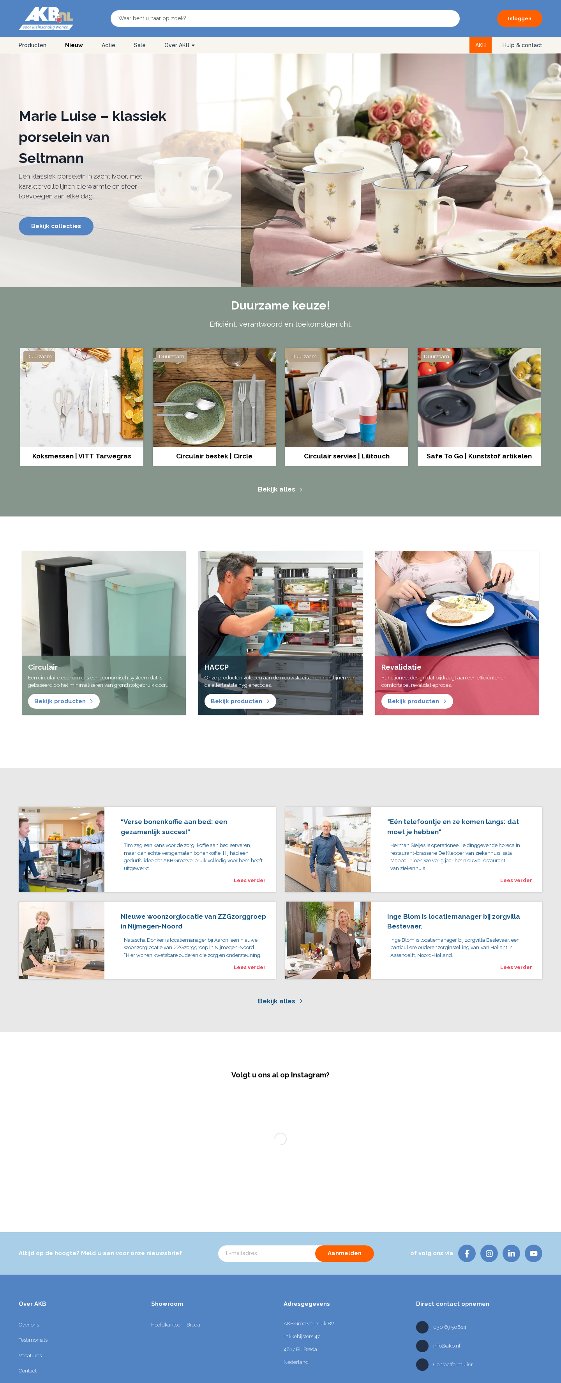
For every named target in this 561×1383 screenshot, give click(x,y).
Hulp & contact (522, 45)
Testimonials (33, 1341)
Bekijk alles (280, 489)
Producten (32, 45)
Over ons (29, 1325)
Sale (140, 45)
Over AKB (180, 45)
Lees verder (250, 880)
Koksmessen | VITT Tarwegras (81, 456)
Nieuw (74, 45)
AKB (480, 45)
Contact (28, 1371)
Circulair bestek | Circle (214, 456)
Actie (108, 45)
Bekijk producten (64, 701)
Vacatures (30, 1356)
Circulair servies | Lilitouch (347, 456)
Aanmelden (345, 1253)
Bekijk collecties (56, 226)
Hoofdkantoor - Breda (175, 1325)
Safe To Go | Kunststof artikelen (479, 456)
